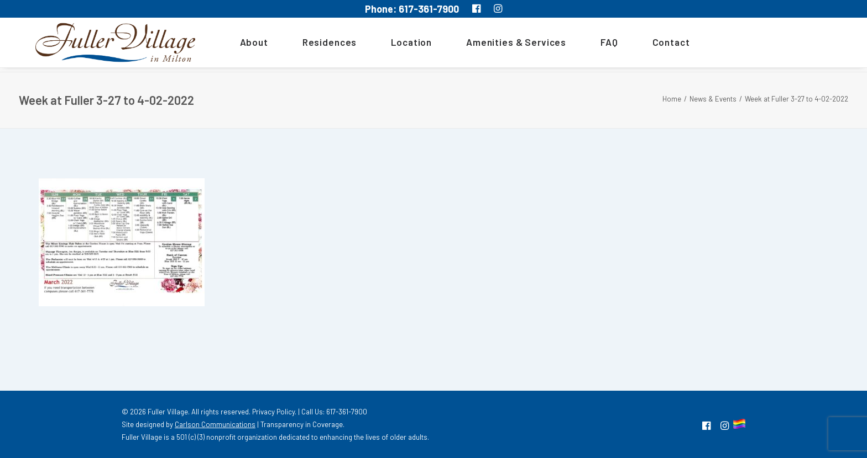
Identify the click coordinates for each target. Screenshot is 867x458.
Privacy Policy (273, 411)
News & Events (713, 98)
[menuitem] (243, 45)
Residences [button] (315, 44)
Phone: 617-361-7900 (412, 9)
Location (397, 44)
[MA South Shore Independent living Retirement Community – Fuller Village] (108, 45)
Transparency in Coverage (301, 424)
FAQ (595, 44)
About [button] (239, 44)
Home (671, 98)
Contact (656, 44)
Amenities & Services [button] (502, 44)
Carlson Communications (215, 424)
